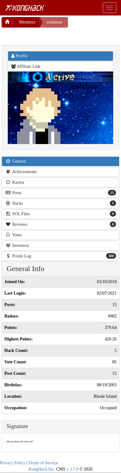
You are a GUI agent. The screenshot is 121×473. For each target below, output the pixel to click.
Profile (19, 56)
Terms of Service (43, 463)
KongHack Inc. (42, 469)
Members (27, 22)
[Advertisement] (51, 35)
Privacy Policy (12, 463)
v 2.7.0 (72, 469)
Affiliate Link (26, 66)
